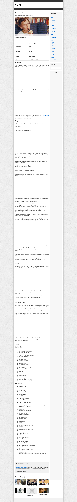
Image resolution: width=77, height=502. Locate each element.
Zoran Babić (17, 485)
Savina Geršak (17, 494)
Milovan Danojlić (30, 495)
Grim (31, 116)
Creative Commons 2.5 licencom (21, 467)
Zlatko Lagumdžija (42, 485)
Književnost (31, 15)
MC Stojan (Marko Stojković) (32, 485)
